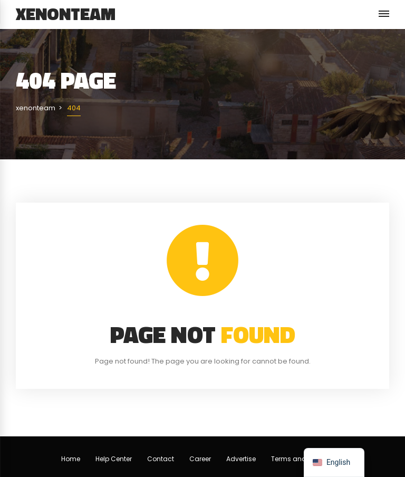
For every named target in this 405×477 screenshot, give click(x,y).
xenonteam (65, 14)
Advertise (241, 458)
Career (200, 458)
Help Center (113, 458)
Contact (160, 458)
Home (70, 458)
